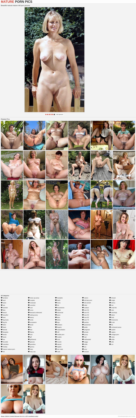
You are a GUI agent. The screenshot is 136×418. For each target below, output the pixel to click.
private (85, 332)
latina (57, 320)
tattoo (112, 315)
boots (3, 337)
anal (3, 300)
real (84, 337)
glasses (31, 342)
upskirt (112, 329)
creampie (32, 303)
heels (57, 300)
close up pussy (33, 298)
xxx (111, 344)
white (111, 339)
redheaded (86, 339)
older (84, 305)
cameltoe (4, 344)
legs (57, 322)
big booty (4, 320)
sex (84, 347)
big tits (4, 322)
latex (57, 317)
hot (57, 305)
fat (29, 327)
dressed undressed (35, 312)
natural (58, 344)
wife (111, 342)
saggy (85, 342)
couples (31, 300)
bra (3, 339)
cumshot (31, 305)
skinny (112, 303)
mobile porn (59, 334)
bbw (3, 310)
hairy (30, 349)
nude (57, 351)
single (112, 300)
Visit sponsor (59, 114)
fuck (30, 334)
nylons (85, 298)
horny (58, 303)
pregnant (86, 329)
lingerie (58, 327)
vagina (112, 332)
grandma (32, 344)
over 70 (85, 320)
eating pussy (33, 315)
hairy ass (32, 351)
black (3, 327)
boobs (4, 334)
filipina (31, 332)
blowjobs (4, 332)
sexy (84, 349)
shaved (85, 351)
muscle (58, 342)
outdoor (85, 307)
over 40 (85, 312)
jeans (57, 315)
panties (85, 322)
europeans (32, 322)
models (58, 337)
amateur (4, 298)
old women (86, 303)
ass (3, 305)
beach (4, 312)
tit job (112, 322)
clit (3, 351)
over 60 (85, 317)
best (3, 317)
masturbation (60, 329)
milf (57, 332)
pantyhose (86, 325)
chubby (4, 347)
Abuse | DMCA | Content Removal (10, 416)
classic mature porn (8, 349)
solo (111, 310)
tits (111, 325)
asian (3, 303)
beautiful (4, 315)
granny (31, 347)
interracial (59, 312)
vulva (111, 337)
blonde (4, 329)
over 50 (85, 315)
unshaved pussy (115, 327)
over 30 (85, 310)
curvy (30, 310)
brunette (4, 342)
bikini (3, 325)
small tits (113, 307)
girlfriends (32, 339)
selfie (84, 344)
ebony (31, 317)
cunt (30, 307)
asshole (4, 307)
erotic (30, 320)
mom (57, 339)
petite (85, 327)
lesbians (58, 325)
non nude (59, 349)
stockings (113, 312)
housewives (59, 307)
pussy (85, 334)
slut (111, 305)
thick (111, 317)
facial (30, 325)
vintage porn (114, 334)
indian (58, 310)
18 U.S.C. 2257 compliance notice (29, 416)
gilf (30, 337)
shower (112, 298)
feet (30, 329)
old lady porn (87, 300)
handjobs (59, 298)
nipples (58, 347)
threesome (113, 320)
